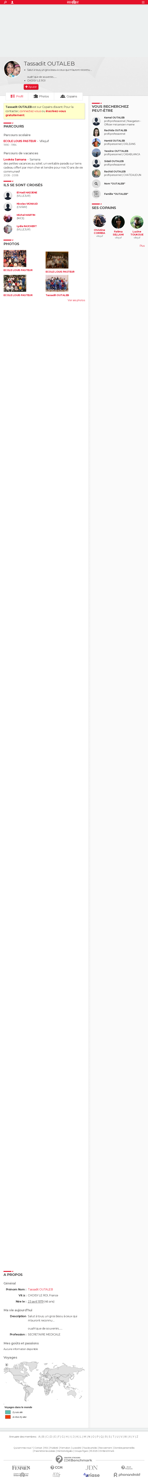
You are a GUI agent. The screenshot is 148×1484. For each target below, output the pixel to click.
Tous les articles (90, 1448)
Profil (19, 96)
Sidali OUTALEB (114, 161)
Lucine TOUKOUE (136, 233)
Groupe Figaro (81, 1451)
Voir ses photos (76, 300)
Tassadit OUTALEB (57, 295)
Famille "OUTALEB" (116, 194)
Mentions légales (64, 1451)
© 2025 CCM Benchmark (102, 1451)
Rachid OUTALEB (115, 171)
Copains (72, 96)
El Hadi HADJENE (27, 192)
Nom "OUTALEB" (114, 183)
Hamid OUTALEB (114, 140)
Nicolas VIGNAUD (27, 203)
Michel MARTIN (26, 215)
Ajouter (32, 86)
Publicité (54, 1448)
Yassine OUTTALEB (116, 151)
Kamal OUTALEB (114, 117)
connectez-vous (30, 111)
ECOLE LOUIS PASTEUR (20, 141)
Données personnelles (124, 1448)
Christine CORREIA (99, 232)
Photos (44, 96)
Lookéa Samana (15, 159)
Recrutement (105, 1448)
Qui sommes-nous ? (23, 1448)
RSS (46, 1448)
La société (76, 1448)
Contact (38, 1448)
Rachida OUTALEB (115, 130)
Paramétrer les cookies (44, 1451)
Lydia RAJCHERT (27, 226)
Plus (142, 245)
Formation (65, 1448)
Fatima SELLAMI (118, 233)
